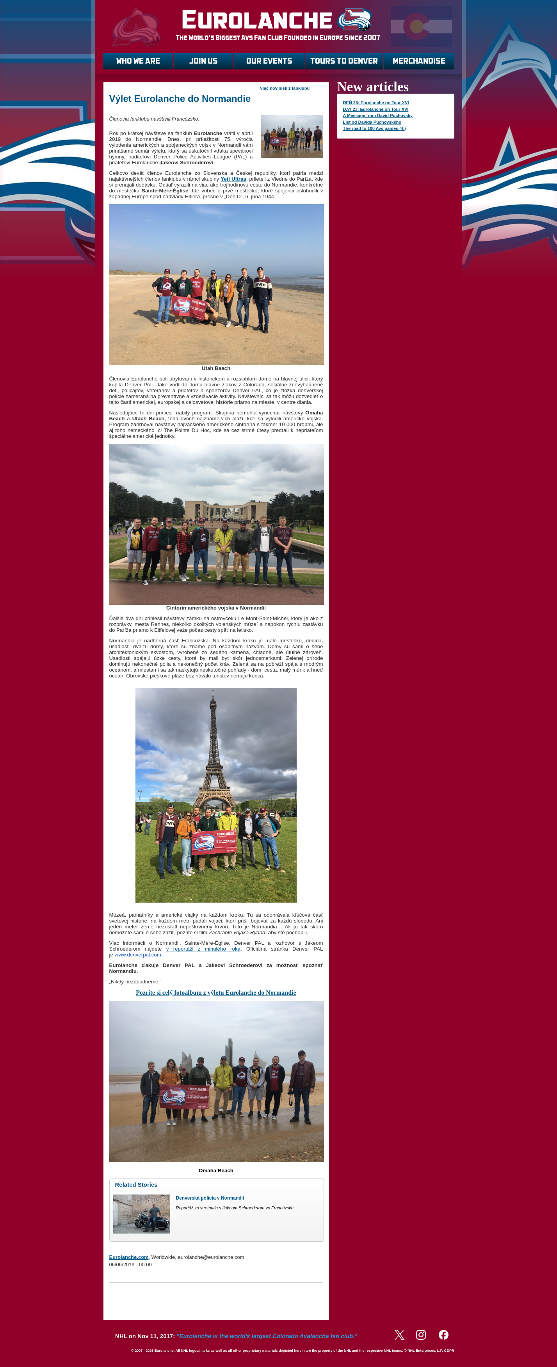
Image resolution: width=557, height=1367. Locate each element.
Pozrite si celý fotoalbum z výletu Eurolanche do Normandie (216, 992)
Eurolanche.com (129, 1257)
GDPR (449, 1351)
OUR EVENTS (269, 61)
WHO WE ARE (138, 61)
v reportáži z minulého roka (203, 949)
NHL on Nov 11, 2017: (236, 1336)
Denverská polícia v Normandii (210, 1198)
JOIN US (203, 61)
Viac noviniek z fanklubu (285, 88)
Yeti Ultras (233, 179)
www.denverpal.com (138, 955)
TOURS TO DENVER (344, 61)
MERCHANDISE (419, 61)
